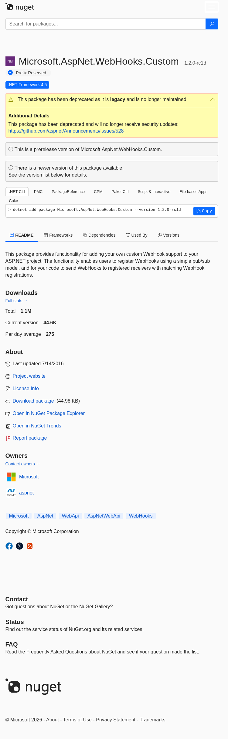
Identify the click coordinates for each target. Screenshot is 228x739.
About (52, 719)
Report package (30, 437)
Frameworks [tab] (58, 235)
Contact (16, 599)
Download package (33, 400)
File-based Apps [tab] (193, 191)
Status (14, 622)
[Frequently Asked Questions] (11, 644)
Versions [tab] (168, 235)
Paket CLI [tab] (120, 191)
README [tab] (22, 235)
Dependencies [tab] (99, 235)
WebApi (70, 515)
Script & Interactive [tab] (154, 191)
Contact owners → (22, 463)
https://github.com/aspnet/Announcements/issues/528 (66, 130)
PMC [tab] (38, 191)
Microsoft (29, 476)
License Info (26, 388)
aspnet (26, 492)
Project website (29, 376)
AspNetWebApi (103, 515)
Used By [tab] (137, 235)
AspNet (45, 515)
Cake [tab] (13, 200)
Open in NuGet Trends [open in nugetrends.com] (37, 425)
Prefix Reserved (31, 72)
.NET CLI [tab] (17, 191)
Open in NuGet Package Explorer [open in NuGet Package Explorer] (49, 413)
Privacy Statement (115, 719)
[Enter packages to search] (105, 24)
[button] (112, 99)
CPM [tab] (98, 191)
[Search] (212, 24)
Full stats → (16, 300)
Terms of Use (77, 719)
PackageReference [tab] (68, 191)
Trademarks (152, 719)
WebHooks (141, 515)
